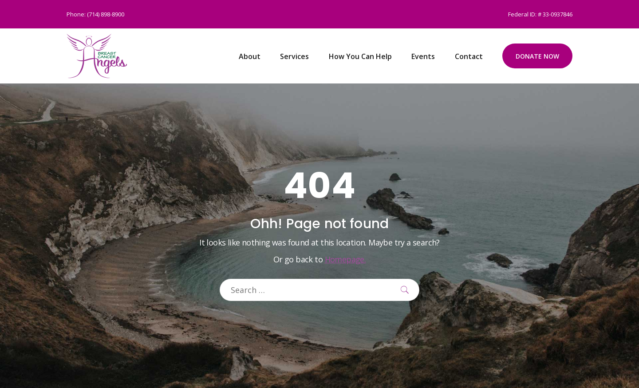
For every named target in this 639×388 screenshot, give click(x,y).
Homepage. (345, 259)
